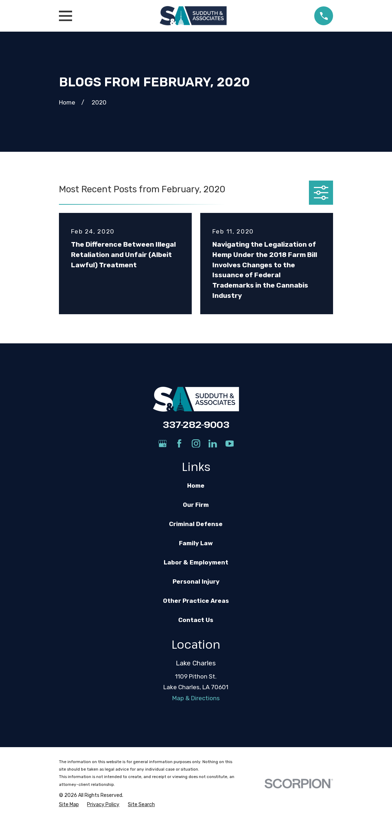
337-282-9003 (196, 424)
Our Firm (196, 504)
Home (196, 485)
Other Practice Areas (196, 600)
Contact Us (195, 619)
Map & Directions (196, 698)
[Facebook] (179, 443)
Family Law (196, 543)
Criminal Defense (196, 523)
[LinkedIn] (212, 443)
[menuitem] (69, 804)
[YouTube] (229, 443)
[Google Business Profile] (162, 443)
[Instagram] (196, 443)
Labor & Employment (196, 562)
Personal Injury (196, 581)
